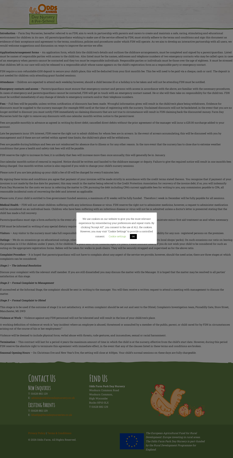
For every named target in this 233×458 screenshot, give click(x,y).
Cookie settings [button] (117, 236)
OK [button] (133, 236)
